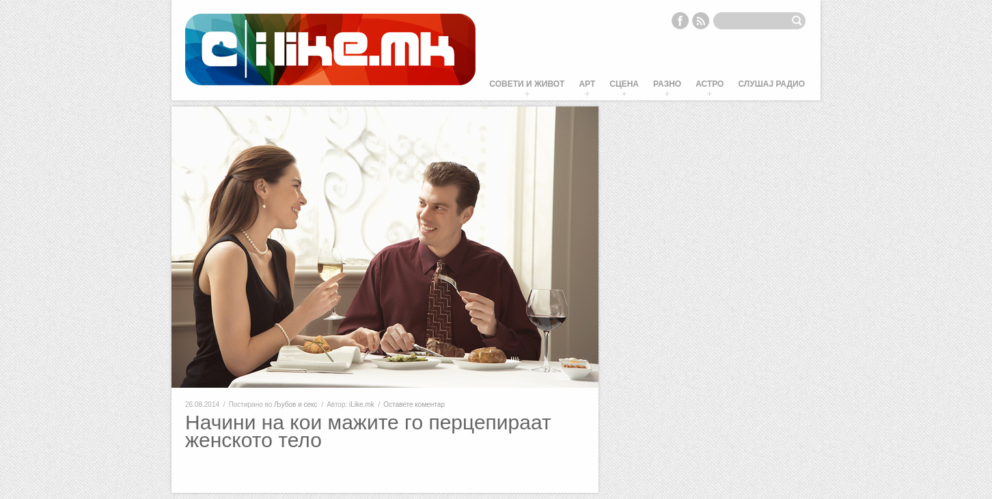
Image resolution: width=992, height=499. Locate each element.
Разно (667, 84)
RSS (701, 20)
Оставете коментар (414, 404)
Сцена (624, 84)
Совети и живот (526, 84)
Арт (587, 84)
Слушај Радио (771, 84)
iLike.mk (361, 404)
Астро (709, 84)
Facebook (680, 20)
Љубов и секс (295, 404)
